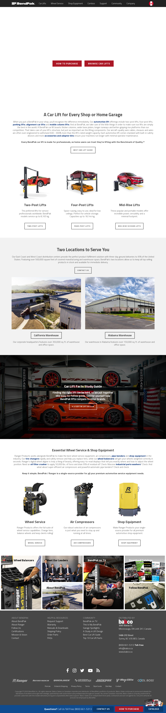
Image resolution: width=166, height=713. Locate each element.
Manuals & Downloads (57, 628)
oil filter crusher (38, 464)
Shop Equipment (75, 3)
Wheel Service (57, 3)
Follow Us (16, 628)
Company (130, 3)
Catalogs (153, 708)
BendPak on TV (97, 560)
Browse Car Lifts (99, 63)
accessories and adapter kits (59, 135)
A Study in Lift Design (83, 406)
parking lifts (19, 124)
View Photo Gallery (83, 73)
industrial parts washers (128, 464)
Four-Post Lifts (82, 226)
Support (103, 3)
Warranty (51, 624)
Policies (47, 686)
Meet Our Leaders (57, 560)
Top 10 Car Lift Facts (92, 638)
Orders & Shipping (60, 686)
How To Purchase (67, 63)
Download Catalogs (140, 560)
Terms (87, 686)
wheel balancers (106, 458)
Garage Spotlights (91, 628)
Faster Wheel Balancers (19, 560)
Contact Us (83, 270)
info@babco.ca (126, 648)
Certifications (18, 631)
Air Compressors (82, 543)
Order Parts (52, 634)
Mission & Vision (19, 634)
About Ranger (18, 624)
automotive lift (101, 121)
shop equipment (137, 456)
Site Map (108, 686)
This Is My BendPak (92, 624)
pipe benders (118, 456)
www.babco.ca (125, 651)
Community (117, 3)
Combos (91, 3)
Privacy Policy (76, 686)
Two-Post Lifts (35, 226)
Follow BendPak (138, 587)
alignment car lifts (35, 124)
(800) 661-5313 (126, 645)
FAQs (49, 638)
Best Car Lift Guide (83, 150)
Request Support (55, 621)
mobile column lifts (59, 124)
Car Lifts (42, 3)
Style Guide (97, 686)
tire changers (32, 458)
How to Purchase (129, 709)
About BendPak (55, 587)
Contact (15, 638)
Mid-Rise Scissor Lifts (129, 226)
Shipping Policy (54, 631)
